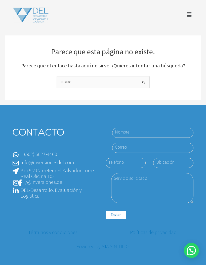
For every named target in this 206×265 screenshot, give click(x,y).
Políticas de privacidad (153, 233)
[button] (189, 15)
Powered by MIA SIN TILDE (103, 247)
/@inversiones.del (44, 182)
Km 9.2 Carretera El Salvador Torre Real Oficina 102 (57, 173)
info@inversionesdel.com (47, 162)
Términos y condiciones (52, 233)
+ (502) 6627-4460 (39, 154)
